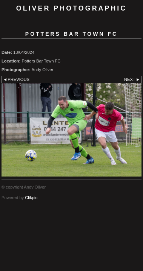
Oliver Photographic (71, 8)
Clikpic (31, 197)
